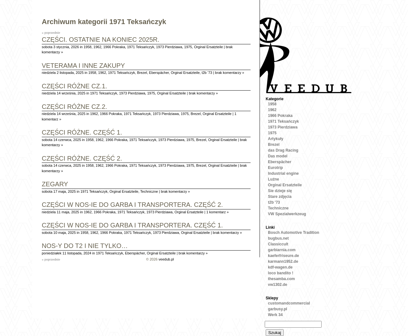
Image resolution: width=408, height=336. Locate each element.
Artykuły (275, 139)
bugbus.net (278, 238)
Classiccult (278, 244)
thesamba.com (281, 279)
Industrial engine (283, 173)
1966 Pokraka (114, 47)
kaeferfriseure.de (283, 255)
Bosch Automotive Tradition (293, 232)
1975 (188, 47)
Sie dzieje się (280, 191)
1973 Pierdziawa (169, 47)
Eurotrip (275, 167)
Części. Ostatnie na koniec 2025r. (100, 40)
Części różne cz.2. (74, 107)
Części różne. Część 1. (82, 133)
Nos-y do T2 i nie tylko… (85, 246)
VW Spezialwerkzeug (287, 214)
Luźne (273, 179)
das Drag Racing (283, 150)
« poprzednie (51, 32)
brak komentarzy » (229, 73)
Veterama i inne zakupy (83, 66)
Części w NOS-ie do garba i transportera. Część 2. (132, 205)
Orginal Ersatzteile (208, 47)
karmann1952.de (283, 261)
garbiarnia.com (282, 250)
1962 (97, 47)
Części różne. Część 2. (82, 159)
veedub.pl (166, 259)
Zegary (55, 184)
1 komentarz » (217, 212)
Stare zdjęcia (279, 196)
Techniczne (149, 191)
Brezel (142, 73)
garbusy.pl (277, 309)
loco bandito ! (280, 273)
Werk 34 (275, 315)
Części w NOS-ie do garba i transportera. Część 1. (132, 226)
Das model (278, 156)
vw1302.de (277, 284)
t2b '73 (207, 73)
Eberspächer (159, 73)
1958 (87, 47)
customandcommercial (289, 303)
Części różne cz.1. (74, 87)
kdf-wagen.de (280, 267)
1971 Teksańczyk (140, 47)
